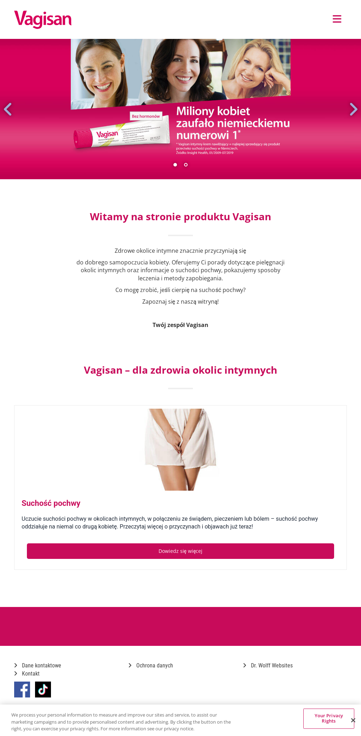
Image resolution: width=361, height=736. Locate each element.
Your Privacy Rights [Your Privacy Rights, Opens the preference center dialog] (329, 718)
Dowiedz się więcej (181, 551)
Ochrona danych (150, 665)
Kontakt (27, 673)
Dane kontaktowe (37, 665)
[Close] (353, 720)
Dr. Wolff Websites (268, 665)
